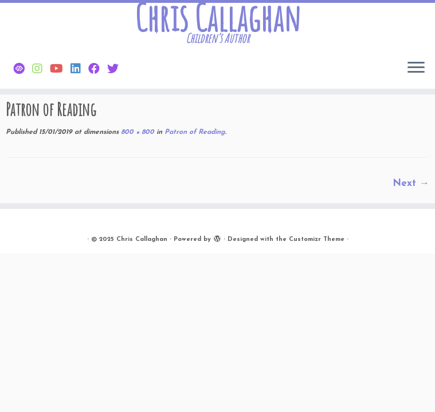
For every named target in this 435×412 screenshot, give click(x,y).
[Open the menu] (416, 68)
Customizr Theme (316, 239)
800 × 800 (136, 132)
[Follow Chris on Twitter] (116, 70)
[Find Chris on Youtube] (60, 70)
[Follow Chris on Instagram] (41, 70)
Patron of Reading (193, 132)
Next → (411, 183)
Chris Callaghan (217, 17)
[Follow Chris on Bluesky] (22, 70)
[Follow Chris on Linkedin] (79, 70)
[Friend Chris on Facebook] (97, 70)
